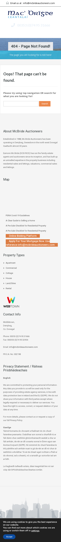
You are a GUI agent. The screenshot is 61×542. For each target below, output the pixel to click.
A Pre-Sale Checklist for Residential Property (26, 225)
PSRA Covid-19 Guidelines (18, 215)
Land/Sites (11, 283)
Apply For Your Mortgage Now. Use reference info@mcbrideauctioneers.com (30, 243)
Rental (8, 288)
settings (35, 530)
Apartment (10, 263)
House (9, 278)
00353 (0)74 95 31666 (33, 25)
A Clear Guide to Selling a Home (20, 220)
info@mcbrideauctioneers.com (39, 3)
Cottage (9, 273)
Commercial (11, 268)
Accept (9, 536)
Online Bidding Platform (23, 235)
